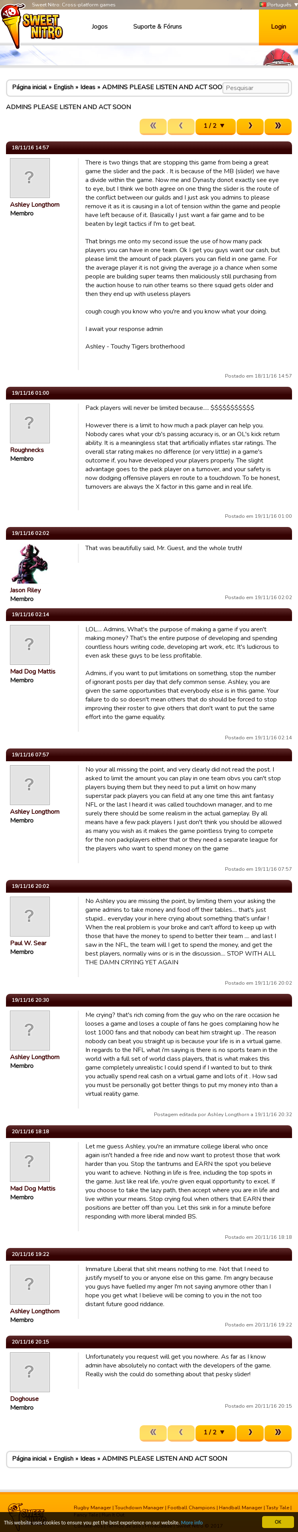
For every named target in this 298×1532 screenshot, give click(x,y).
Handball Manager (240, 1507)
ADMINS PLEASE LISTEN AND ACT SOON (164, 87)
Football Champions (191, 1507)
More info (192, 1523)
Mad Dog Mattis (32, 671)
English (63, 87)
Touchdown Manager (139, 1507)
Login (278, 26)
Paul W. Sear (28, 943)
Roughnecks (27, 450)
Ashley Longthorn (34, 204)
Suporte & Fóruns (157, 26)
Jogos (100, 26)
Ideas (87, 87)
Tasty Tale (277, 1507)
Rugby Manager (92, 1507)
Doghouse (24, 1399)
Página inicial (29, 87)
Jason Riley (25, 590)
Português (276, 5)
